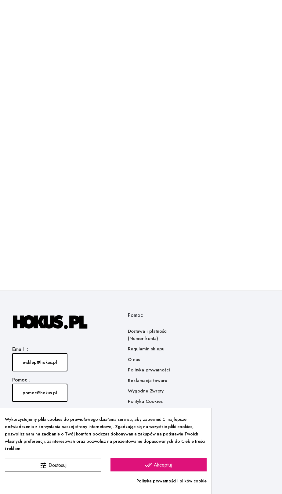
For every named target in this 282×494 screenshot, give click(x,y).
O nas (134, 359)
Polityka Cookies (145, 401)
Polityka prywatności (149, 370)
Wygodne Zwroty (146, 391)
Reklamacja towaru (147, 380)
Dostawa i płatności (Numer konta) (148, 335)
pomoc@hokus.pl (40, 393)
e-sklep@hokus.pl (40, 362)
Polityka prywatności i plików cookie (171, 481)
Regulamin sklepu (146, 348)
